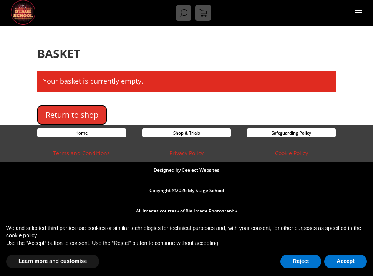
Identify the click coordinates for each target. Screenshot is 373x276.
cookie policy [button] (21, 235)
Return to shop (72, 115)
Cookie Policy (291, 153)
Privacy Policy (186, 153)
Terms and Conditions (81, 153)
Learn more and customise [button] (52, 261)
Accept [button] (346, 261)
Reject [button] (301, 261)
